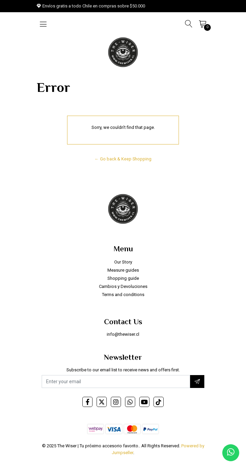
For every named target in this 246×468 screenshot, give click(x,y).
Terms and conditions (123, 294)
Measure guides (123, 270)
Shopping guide (123, 278)
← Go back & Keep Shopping (123, 158)
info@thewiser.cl (123, 334)
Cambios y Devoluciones (123, 286)
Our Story (123, 262)
